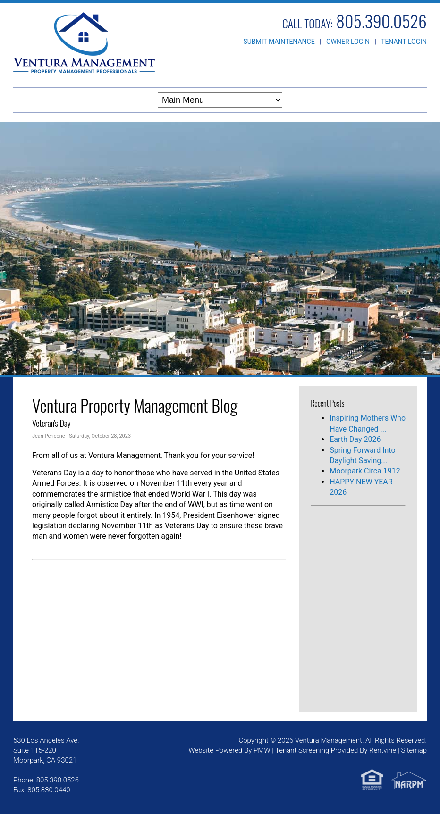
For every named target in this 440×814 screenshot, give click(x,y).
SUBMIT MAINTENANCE (278, 41)
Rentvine (382, 750)
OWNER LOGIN (348, 41)
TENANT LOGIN (404, 41)
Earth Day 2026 (355, 439)
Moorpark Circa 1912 (365, 470)
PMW (262, 750)
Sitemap (414, 750)
